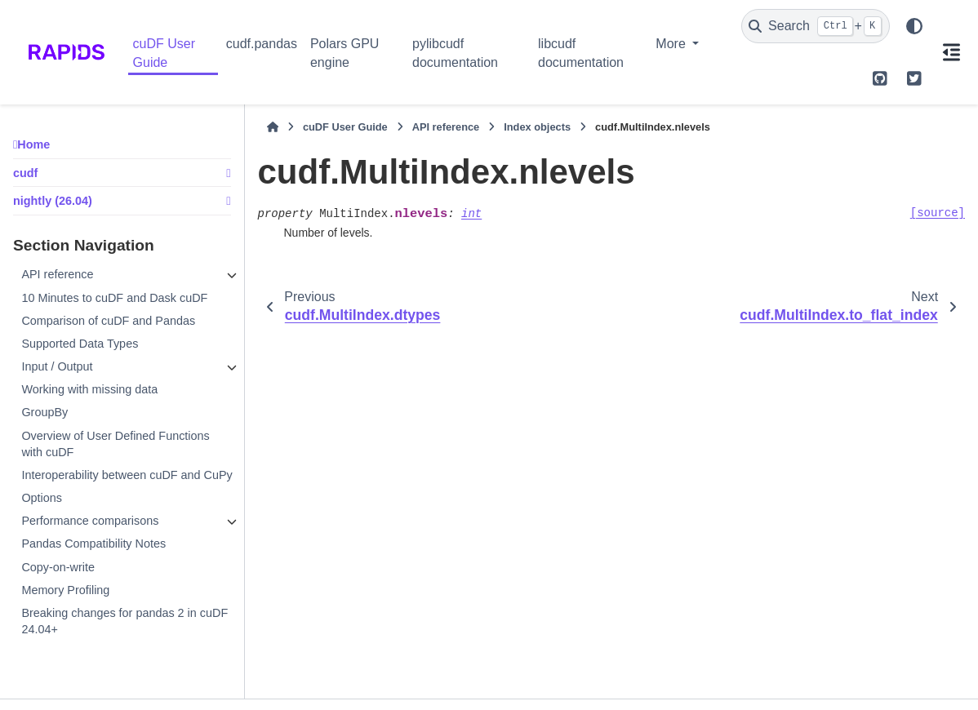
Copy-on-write (58, 567)
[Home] (272, 127)
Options (41, 497)
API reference (57, 274)
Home (33, 144)
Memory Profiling (65, 590)
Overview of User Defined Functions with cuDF (115, 444)
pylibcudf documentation (455, 53)
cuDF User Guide (164, 53)
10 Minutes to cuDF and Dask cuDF (114, 297)
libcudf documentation (581, 53)
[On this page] (951, 52)
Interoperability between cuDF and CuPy (126, 474)
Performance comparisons (89, 520)
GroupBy (44, 412)
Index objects (537, 127)
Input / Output (56, 366)
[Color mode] (914, 26)
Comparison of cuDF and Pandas (108, 320)
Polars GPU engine (344, 53)
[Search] (815, 26)
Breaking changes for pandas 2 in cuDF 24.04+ (124, 621)
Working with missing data (89, 389)
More (672, 44)
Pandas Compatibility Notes (93, 543)
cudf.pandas (261, 44)
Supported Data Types (79, 343)
